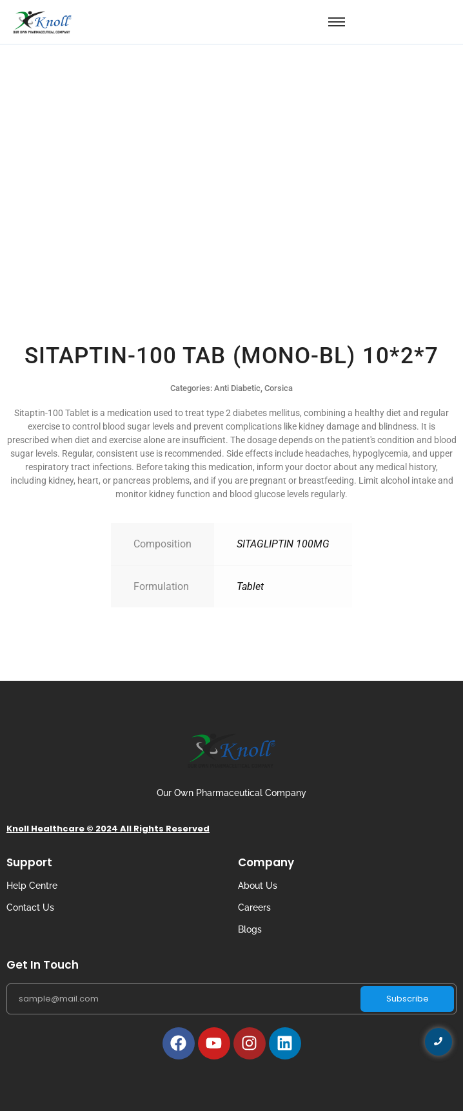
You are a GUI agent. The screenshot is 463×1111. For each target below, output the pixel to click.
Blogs (250, 929)
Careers (254, 907)
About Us (257, 885)
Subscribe (407, 998)
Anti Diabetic (237, 388)
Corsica (278, 388)
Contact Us (30, 907)
